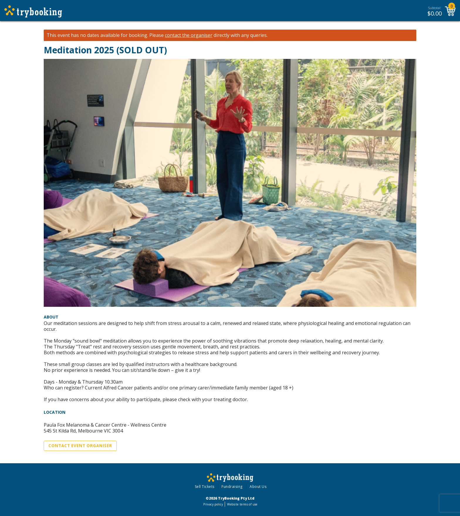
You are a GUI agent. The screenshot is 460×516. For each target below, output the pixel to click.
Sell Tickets (204, 486)
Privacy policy (213, 504)
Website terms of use (242, 504)
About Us (258, 486)
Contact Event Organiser (80, 445)
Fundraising (232, 486)
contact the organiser (188, 35)
